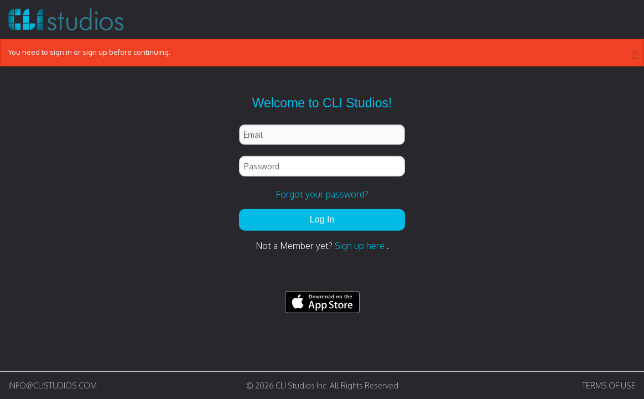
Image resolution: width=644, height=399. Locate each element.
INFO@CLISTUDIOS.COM (52, 385)
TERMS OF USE (609, 385)
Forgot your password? (322, 194)
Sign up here (360, 245)
